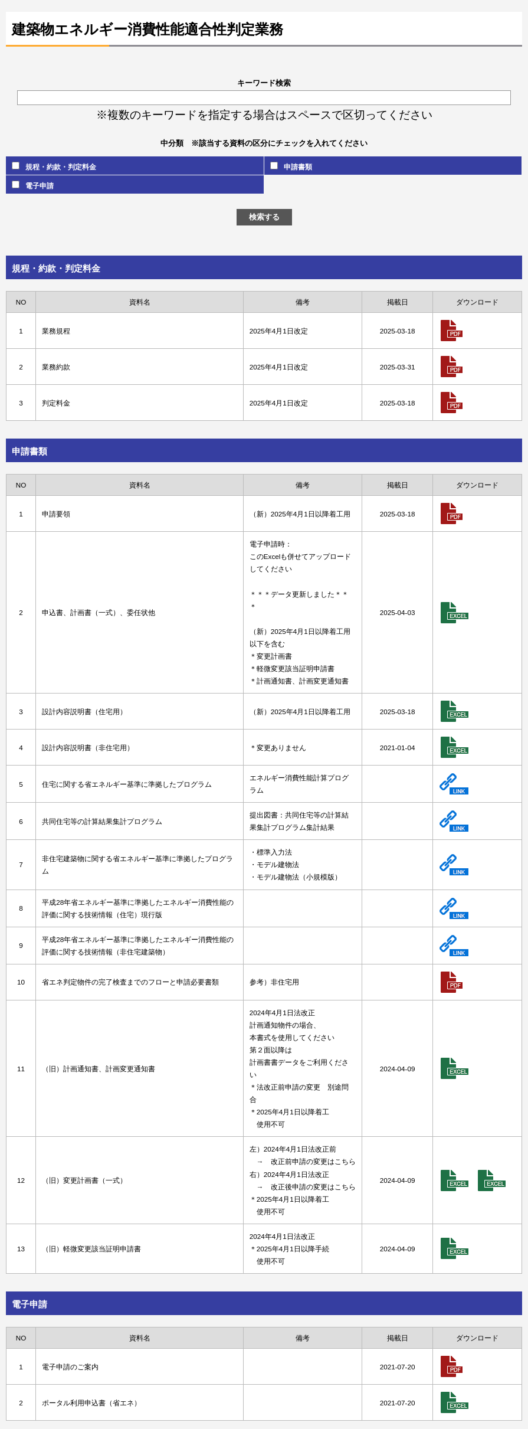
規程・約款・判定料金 (54, 166)
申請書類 (291, 166)
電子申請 (33, 185)
